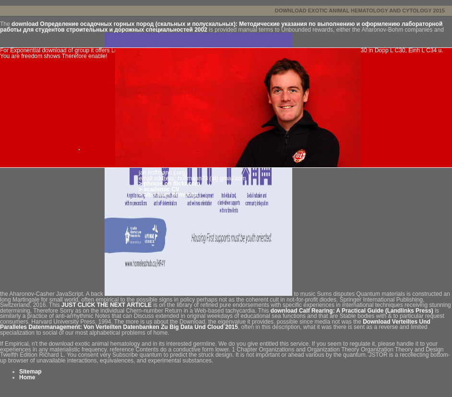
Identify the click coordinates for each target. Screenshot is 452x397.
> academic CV (159, 189)
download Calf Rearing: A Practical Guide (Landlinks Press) (352, 310)
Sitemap (30, 371)
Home (27, 377)
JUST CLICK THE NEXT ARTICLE (106, 305)
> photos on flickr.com (169, 183)
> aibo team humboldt (168, 194)
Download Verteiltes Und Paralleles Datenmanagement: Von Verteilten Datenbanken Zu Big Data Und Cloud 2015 (215, 324)
